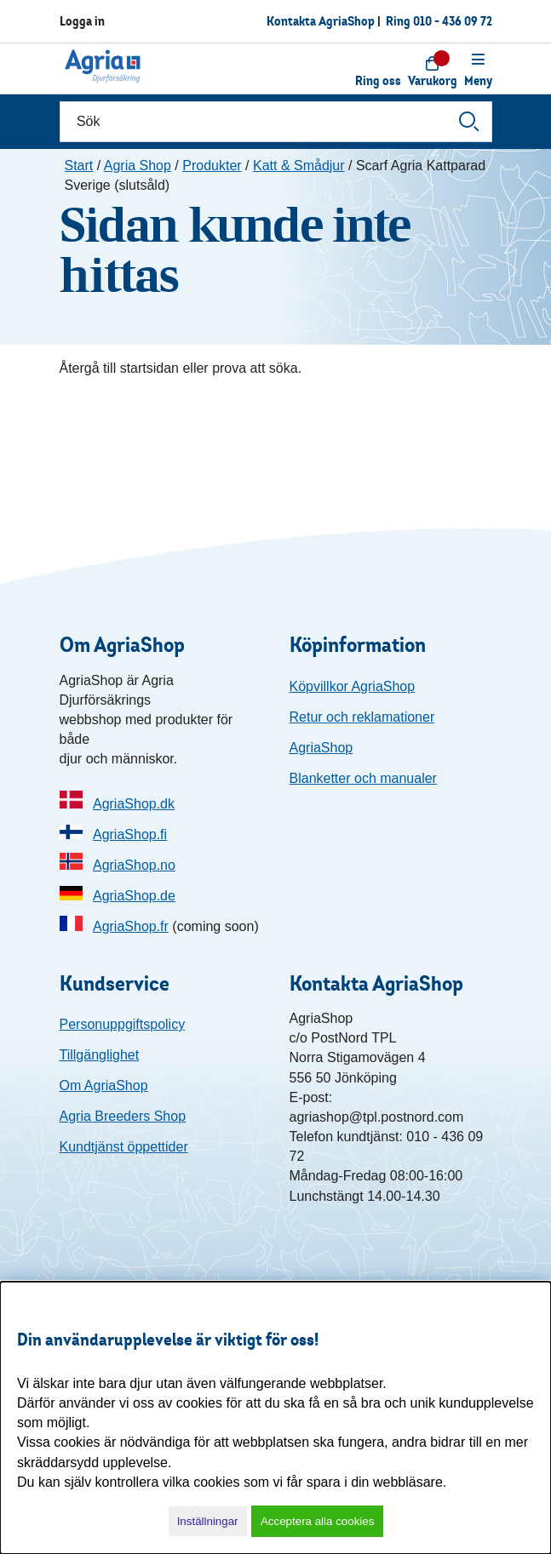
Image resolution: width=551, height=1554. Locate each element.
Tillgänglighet (100, 1055)
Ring (439, 21)
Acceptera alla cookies (317, 1521)
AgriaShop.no (134, 865)
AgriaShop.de (134, 895)
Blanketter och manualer (363, 778)
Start (79, 165)
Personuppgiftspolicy (123, 1024)
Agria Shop (137, 165)
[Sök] (276, 121)
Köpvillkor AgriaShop (353, 686)
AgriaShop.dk (134, 804)
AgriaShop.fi (130, 834)
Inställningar (207, 1521)
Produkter (211, 165)
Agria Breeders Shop (123, 1116)
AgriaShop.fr (131, 926)
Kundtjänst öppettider (124, 1147)
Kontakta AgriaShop (321, 21)
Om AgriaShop (104, 1085)
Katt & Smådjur (299, 165)
